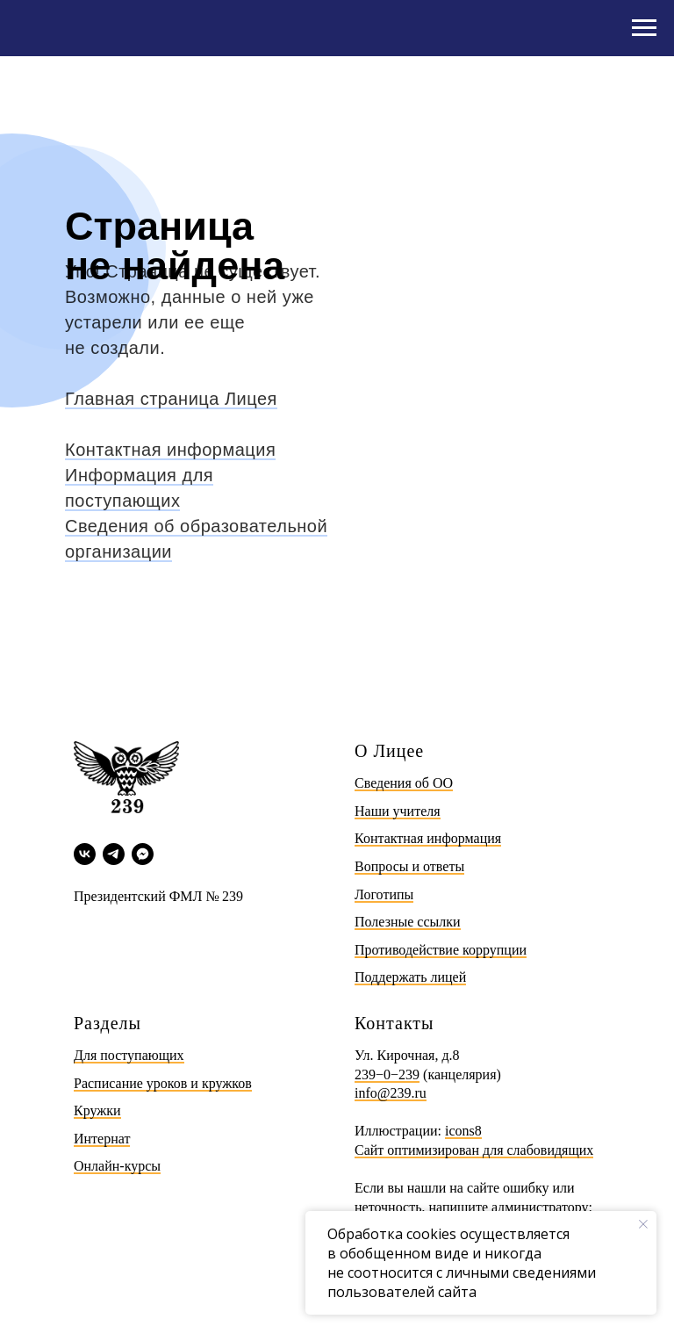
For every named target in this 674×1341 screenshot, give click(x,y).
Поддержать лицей (410, 977)
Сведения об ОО (404, 782)
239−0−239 (387, 1074)
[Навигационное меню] (644, 28)
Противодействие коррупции (441, 949)
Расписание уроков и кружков (163, 1083)
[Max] (143, 854)
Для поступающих (129, 1055)
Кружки (97, 1110)
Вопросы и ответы (409, 866)
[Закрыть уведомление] (643, 1224)
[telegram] (114, 854)
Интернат (102, 1138)
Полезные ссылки (408, 921)
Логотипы (384, 894)
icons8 (463, 1130)
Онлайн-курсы (117, 1165)
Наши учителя (398, 811)
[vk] (85, 854)
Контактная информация (170, 449)
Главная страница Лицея (171, 398)
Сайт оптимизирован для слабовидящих (474, 1150)
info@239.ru (391, 1092)
